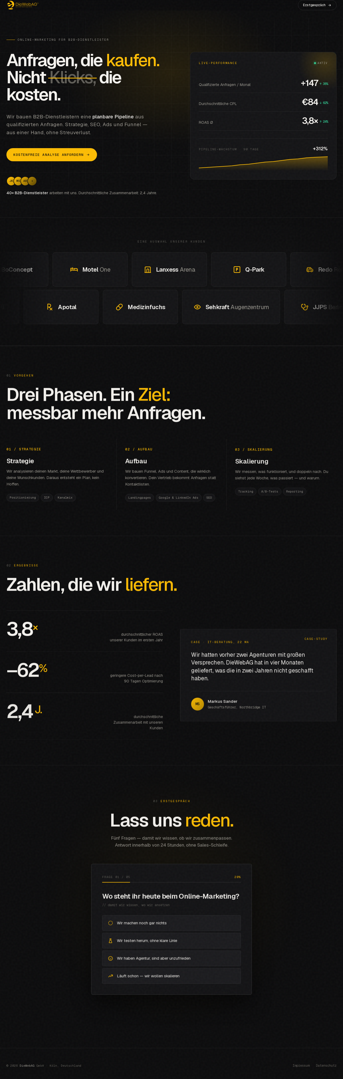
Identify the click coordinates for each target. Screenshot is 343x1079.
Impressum (301, 1065)
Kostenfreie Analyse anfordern (51, 154)
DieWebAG (27, 1065)
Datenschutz (326, 1065)
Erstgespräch (317, 5)
